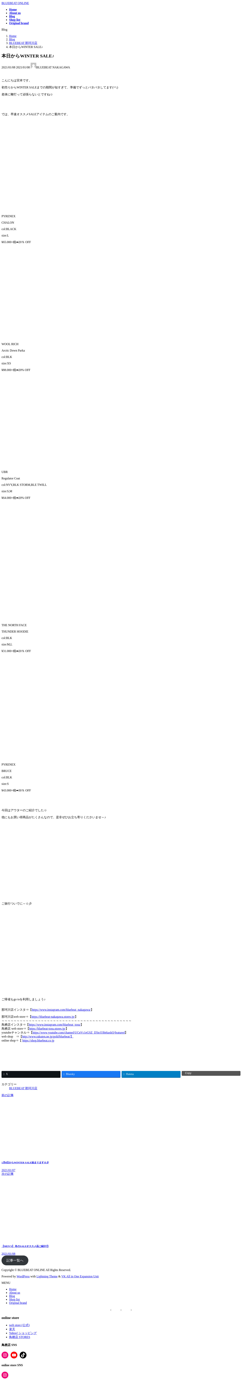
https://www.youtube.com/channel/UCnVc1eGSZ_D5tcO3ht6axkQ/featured (79, 1032)
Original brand (18, 1302)
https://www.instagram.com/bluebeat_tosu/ (55, 1024)
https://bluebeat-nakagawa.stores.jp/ (53, 1016)
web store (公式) (19, 1325)
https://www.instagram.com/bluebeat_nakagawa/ (61, 1009)
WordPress (23, 1276)
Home (12, 1289)
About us (14, 1292)
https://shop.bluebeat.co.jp (38, 1040)
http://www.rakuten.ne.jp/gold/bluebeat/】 (47, 1036)
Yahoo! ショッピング (23, 1333)
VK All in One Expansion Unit (80, 1276)
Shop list (14, 1299)
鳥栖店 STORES (19, 1337)
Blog (12, 1296)
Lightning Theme (46, 1276)
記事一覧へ (14, 1260)
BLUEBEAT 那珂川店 (23, 1088)
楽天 (12, 1329)
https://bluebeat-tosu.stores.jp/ (47, 1028)
